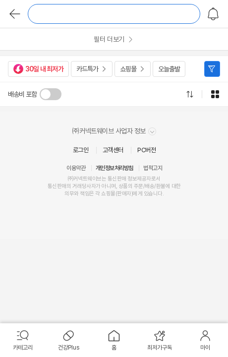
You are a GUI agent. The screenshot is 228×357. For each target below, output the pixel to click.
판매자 (124, 193)
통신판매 (57, 186)
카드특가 (87, 69)
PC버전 (146, 150)
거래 (77, 186)
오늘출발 (169, 69)
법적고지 (152, 168)
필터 (212, 69)
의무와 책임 (76, 193)
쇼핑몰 (128, 69)
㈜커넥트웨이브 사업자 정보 (114, 131)
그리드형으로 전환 (215, 94)
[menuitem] (23, 340)
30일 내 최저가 (38, 69)
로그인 (81, 150)
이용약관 (75, 168)
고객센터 (113, 150)
